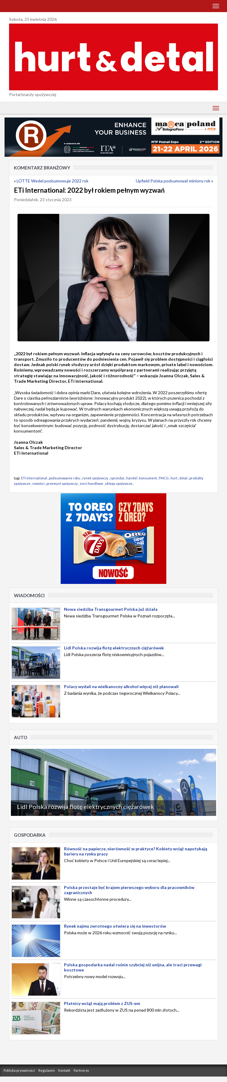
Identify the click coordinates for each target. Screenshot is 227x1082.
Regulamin (46, 1070)
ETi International (34, 478)
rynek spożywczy (95, 478)
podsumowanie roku (64, 478)
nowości (38, 483)
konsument (148, 478)
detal (183, 478)
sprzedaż (117, 478)
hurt (174, 478)
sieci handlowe (91, 483)
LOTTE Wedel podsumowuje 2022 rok (52, 180)
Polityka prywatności (19, 1070)
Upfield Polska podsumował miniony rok (173, 180)
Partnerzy (81, 1070)
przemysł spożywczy (62, 483)
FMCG (164, 478)
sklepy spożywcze (119, 483)
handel (131, 478)
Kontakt (64, 1070)
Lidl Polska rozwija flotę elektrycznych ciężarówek (85, 806)
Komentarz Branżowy (42, 167)
